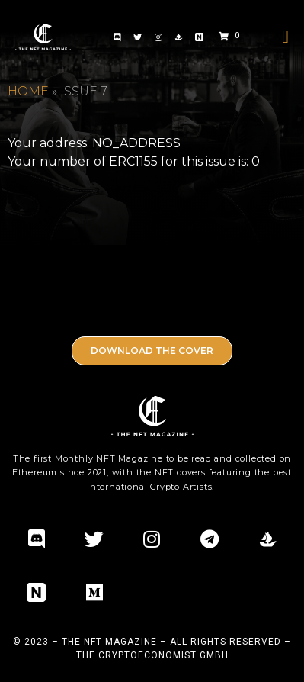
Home (28, 91)
